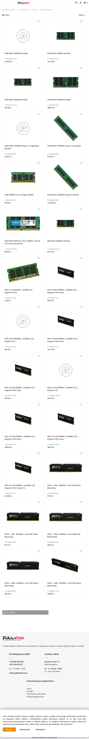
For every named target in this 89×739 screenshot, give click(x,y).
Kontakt (30, 691)
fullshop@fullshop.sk (18, 673)
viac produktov (9, 612)
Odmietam (40, 729)
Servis (29, 689)
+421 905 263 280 (16, 662)
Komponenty (23, 10)
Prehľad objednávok (35, 697)
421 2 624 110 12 (16, 664)
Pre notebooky (46, 10)
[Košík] (86, 3)
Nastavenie (25, 729)
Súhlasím (9, 729)
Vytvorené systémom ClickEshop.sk (44, 738)
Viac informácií (66, 724)
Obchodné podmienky (36, 694)
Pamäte (34, 10)
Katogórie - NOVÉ (8, 10)
